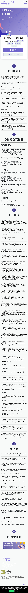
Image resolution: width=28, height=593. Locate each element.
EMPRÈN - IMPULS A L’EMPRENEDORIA (9, 563)
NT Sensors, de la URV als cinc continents (11, 251)
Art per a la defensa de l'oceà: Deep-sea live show (13, 469)
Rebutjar (16, 591)
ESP (26, 1)
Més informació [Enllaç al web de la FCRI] (3, 580)
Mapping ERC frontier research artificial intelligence (14, 107)
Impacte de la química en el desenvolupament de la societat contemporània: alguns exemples (14, 503)
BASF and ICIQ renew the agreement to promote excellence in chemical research (13, 264)
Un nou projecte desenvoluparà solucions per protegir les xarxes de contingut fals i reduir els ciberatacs (13, 396)
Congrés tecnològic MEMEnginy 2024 (10, 498)
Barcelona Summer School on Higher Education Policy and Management (13, 516)
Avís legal (3, 569)
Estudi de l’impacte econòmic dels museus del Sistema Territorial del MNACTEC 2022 (12, 119)
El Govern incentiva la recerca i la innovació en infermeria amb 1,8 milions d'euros (12, 298)
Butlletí (13, 50)
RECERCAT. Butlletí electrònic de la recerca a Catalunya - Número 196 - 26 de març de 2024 (12, 93)
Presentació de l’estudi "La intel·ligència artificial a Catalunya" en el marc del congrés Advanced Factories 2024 (13, 475)
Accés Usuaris (4, 567)
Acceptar (11, 591)
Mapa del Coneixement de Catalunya (10, 82)
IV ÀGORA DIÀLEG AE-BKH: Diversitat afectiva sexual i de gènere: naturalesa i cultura (12, 493)
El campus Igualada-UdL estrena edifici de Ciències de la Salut (14, 257)
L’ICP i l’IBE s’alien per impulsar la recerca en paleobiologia (12, 415)
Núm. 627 (20, 41)
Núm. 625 (17, 43)
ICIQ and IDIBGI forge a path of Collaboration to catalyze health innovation (13, 329)
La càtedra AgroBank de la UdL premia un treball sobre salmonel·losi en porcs (13, 292)
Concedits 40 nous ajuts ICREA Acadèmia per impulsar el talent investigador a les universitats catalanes (13, 429)
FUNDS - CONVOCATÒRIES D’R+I (7, 564)
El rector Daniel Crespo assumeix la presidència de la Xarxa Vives (13, 239)
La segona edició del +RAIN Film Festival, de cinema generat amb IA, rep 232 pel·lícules (12, 380)
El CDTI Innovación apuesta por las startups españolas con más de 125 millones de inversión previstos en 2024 (13, 270)
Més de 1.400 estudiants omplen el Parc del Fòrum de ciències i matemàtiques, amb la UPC (14, 422)
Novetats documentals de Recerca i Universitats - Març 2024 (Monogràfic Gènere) (13, 87)
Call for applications (19, 205)
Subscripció (13, 54)
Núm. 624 (14, 46)
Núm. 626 (10, 43)
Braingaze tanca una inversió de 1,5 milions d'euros (14, 373)
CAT (23, 1)
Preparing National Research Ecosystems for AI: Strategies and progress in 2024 (13, 113)
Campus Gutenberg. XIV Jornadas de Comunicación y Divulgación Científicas (11, 522)
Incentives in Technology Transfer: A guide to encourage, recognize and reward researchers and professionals (13, 127)
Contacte (3, 568)
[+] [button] (16, 78)
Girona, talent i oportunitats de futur (10, 458)
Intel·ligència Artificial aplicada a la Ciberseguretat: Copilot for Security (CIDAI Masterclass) (14, 481)
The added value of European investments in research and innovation (12, 102)
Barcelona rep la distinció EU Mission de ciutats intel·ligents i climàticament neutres (13, 366)
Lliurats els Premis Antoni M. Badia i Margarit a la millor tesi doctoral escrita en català (13, 409)
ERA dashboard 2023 (6, 98)
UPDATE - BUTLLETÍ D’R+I (6, 562)
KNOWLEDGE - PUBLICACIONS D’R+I (8, 565)
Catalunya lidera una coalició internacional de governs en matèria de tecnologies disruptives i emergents (13, 285)
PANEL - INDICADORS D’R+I (6, 566)
